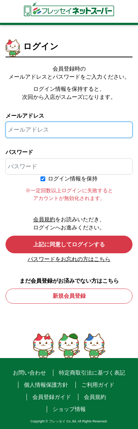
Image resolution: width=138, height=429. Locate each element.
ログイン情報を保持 (73, 178)
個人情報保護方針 (46, 385)
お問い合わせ (29, 372)
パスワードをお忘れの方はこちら (69, 259)
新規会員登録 (69, 296)
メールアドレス (25, 115)
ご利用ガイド (97, 385)
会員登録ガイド (51, 397)
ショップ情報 (69, 409)
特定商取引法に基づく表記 (92, 372)
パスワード (19, 152)
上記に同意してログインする (69, 244)
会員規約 (44, 219)
